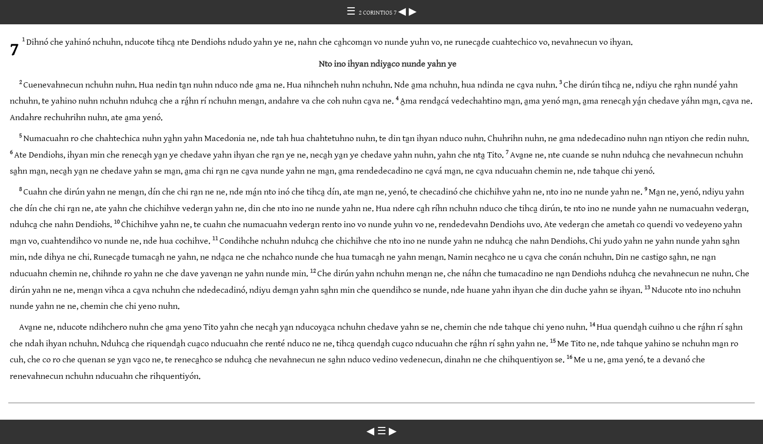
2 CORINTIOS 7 (378, 13)
